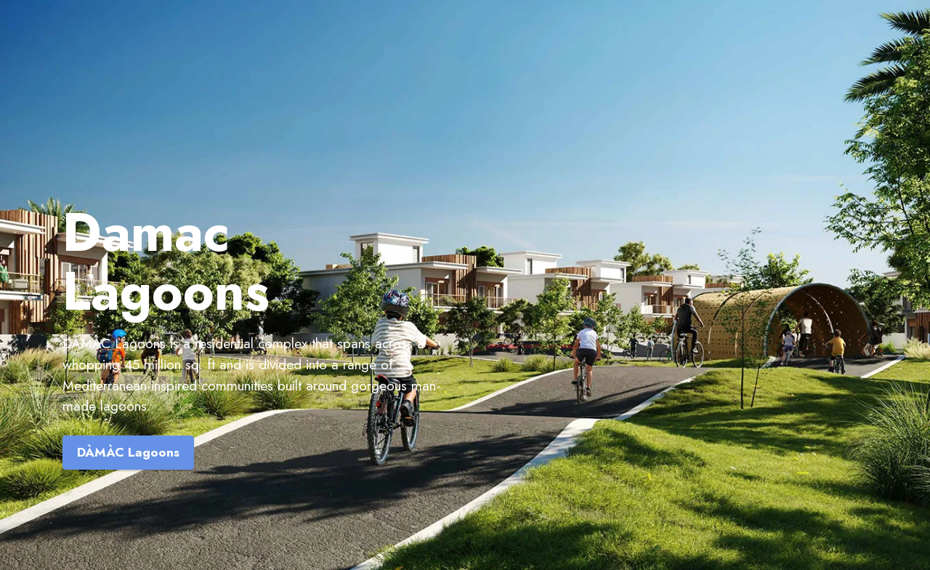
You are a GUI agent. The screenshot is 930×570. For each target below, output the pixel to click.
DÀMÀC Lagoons (128, 452)
